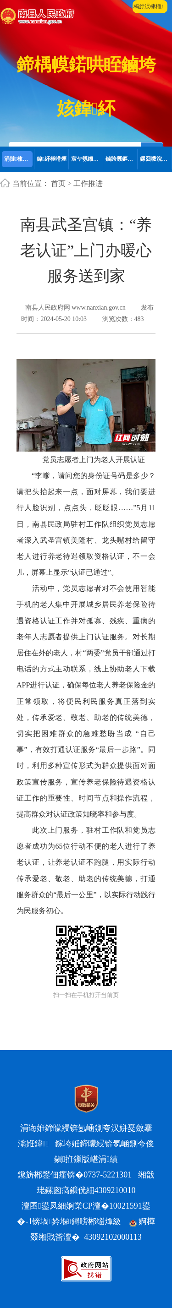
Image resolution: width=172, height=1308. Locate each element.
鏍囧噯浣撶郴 (156, 159)
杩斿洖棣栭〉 (149, 6)
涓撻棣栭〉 (18, 159)
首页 (58, 183)
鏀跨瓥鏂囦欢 (121, 159)
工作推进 (88, 183)
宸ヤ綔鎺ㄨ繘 (87, 159)
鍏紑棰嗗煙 (51, 159)
